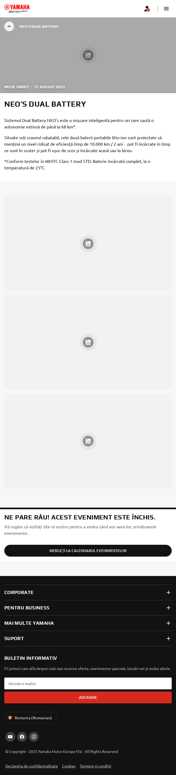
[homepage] (17, 8)
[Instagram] (34, 737)
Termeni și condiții (95, 765)
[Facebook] (22, 737)
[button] (166, 8)
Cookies (69, 765)
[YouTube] (10, 737)
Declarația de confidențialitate (31, 765)
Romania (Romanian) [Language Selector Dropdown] (29, 717)
